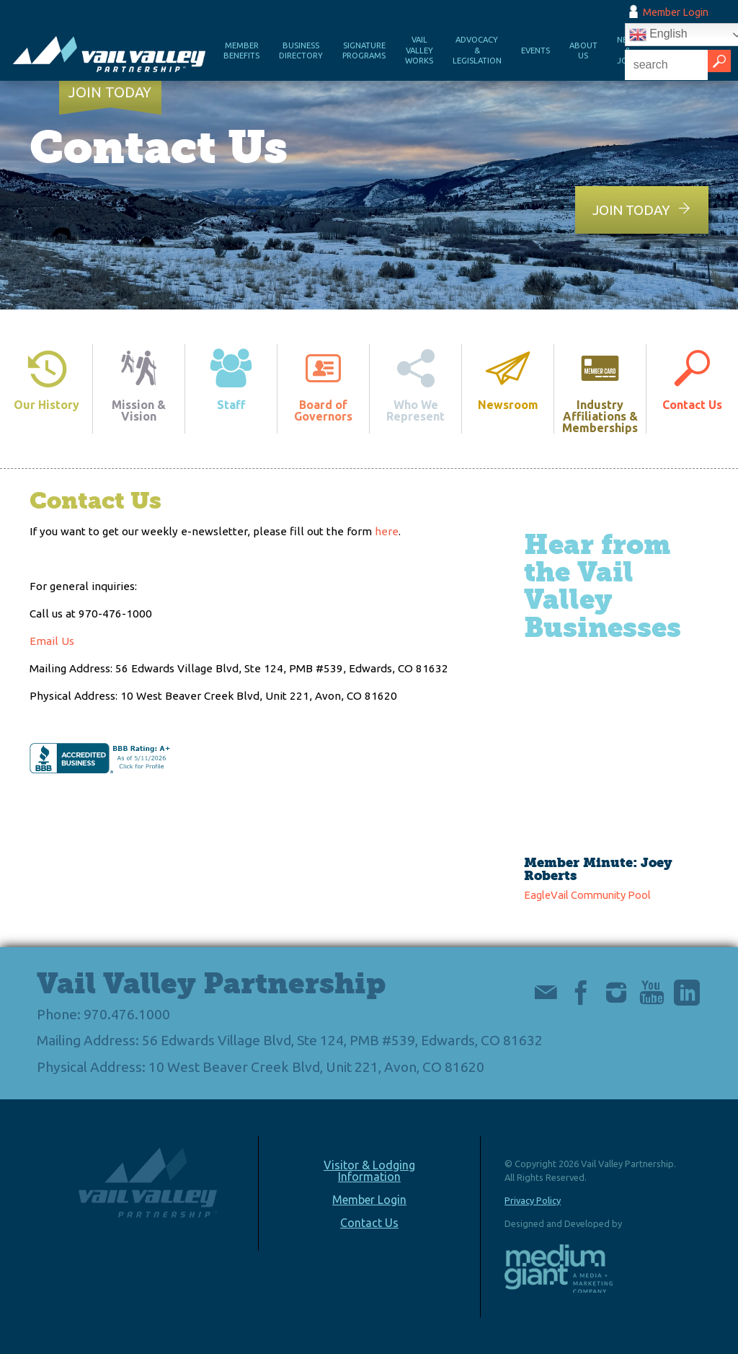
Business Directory (301, 51)
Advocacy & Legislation (477, 50)
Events (535, 50)
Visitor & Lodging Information (369, 1170)
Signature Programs (364, 51)
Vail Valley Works (419, 50)
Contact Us (369, 1222)
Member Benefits (241, 51)
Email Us (52, 641)
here (387, 531)
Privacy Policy (532, 1200)
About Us (583, 51)
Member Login (675, 12)
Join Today (109, 92)
